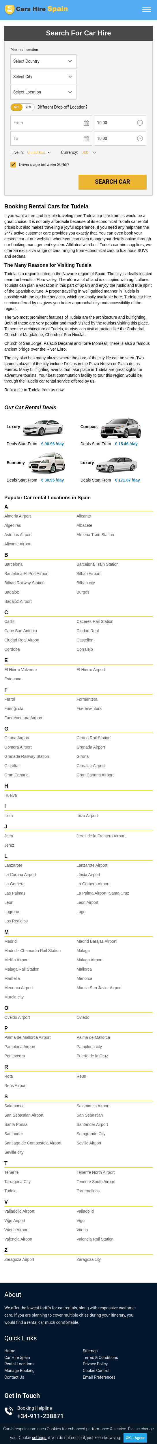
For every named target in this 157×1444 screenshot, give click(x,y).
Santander (13, 1133)
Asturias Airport (18, 534)
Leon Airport (87, 902)
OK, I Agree (135, 1438)
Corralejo (84, 649)
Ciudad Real (87, 630)
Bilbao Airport (88, 573)
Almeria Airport (17, 516)
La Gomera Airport (92, 883)
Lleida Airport (88, 874)
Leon (8, 902)
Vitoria (82, 1229)
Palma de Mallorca (93, 1037)
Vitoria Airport (16, 1229)
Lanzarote (13, 865)
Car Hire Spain (17, 1357)
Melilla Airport (16, 960)
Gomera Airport (18, 747)
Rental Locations (19, 1364)
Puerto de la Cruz (92, 1056)
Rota (8, 1076)
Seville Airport (88, 1143)
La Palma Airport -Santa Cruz (102, 893)
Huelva (10, 795)
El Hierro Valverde (20, 669)
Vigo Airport (14, 1220)
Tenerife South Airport (95, 1181)
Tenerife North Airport (95, 1172)
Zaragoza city (88, 1259)
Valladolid (85, 1211)
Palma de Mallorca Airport (27, 1037)
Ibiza (8, 815)
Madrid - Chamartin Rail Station (32, 950)
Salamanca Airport (92, 1106)
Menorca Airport (18, 987)
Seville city (13, 1152)
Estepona (12, 679)
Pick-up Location (24, 50)
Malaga (83, 950)
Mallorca (84, 969)
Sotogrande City (90, 1133)
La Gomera (14, 883)
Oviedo (82, 1017)
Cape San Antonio (20, 630)
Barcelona (13, 564)
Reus (81, 1076)
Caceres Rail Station (94, 621)
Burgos (82, 592)
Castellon (84, 640)
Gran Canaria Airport (94, 775)
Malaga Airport (89, 960)
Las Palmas (14, 893)
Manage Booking (19, 1370)
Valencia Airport (18, 1239)
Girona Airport (16, 737)
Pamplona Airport (19, 1046)
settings (39, 1437)
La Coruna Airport (20, 874)
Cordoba (12, 649)
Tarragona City (17, 1181)
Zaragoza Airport (19, 1259)
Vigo (80, 1220)
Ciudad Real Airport (21, 640)
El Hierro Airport (90, 669)
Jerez (9, 845)
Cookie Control (96, 1370)
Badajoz (11, 592)
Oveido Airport (17, 1017)
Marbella (12, 978)
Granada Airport (90, 747)
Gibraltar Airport (90, 765)
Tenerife (11, 1172)
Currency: (69, 152)
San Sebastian (89, 1115)
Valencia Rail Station (94, 1239)
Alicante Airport (17, 544)
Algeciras (12, 525)
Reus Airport (15, 1085)
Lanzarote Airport (91, 865)
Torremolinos (88, 1191)
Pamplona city (89, 1046)
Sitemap (90, 1351)
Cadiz (9, 621)
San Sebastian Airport (23, 1115)
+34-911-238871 (40, 1416)
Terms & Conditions (100, 1357)
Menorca (84, 978)
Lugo (80, 911)
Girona (82, 756)
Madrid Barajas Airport (96, 941)
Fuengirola (13, 708)
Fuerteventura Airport (23, 717)
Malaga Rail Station (21, 969)
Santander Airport (92, 1124)
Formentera (86, 699)
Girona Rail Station (93, 737)
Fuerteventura (89, 708)
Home (9, 1351)
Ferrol (9, 699)
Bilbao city (85, 583)
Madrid (10, 941)
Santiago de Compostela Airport (32, 1143)
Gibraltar (12, 765)
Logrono (11, 911)
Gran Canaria (16, 775)
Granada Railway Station (26, 756)
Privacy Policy (95, 1364)
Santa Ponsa (15, 1124)
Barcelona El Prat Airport (26, 573)
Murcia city (14, 997)
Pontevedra (14, 1056)
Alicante (83, 516)
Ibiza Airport (87, 815)
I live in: (17, 152)
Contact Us (14, 1377)
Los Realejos (16, 921)
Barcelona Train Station (97, 564)
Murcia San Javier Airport (99, 987)
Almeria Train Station (95, 534)
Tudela (10, 1191)
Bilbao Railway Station (24, 583)
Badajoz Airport (18, 601)
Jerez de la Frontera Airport (101, 836)
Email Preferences (99, 1377)
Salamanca (14, 1106)
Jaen (8, 836)
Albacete (84, 525)
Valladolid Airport (19, 1211)
